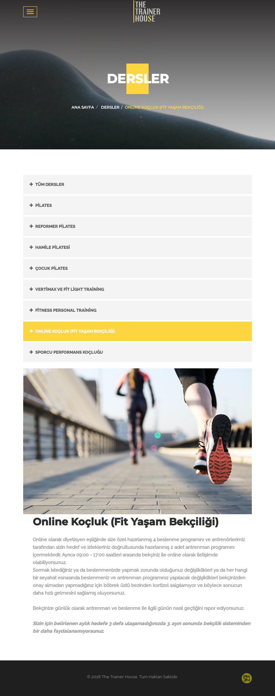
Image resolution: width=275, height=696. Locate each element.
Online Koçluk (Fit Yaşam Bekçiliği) (75, 331)
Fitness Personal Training (65, 310)
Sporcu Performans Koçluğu (69, 352)
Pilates (43, 205)
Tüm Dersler (49, 184)
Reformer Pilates (55, 226)
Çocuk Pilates (51, 268)
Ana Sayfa (82, 107)
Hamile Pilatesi (52, 247)
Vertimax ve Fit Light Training (69, 289)
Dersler (110, 107)
